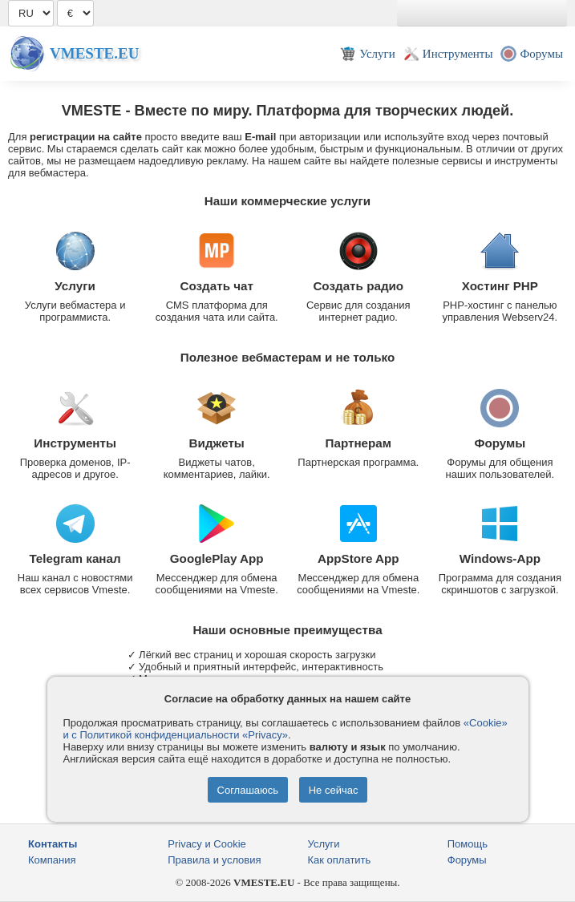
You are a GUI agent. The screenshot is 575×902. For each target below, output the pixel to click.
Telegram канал (75, 558)
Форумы (499, 443)
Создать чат (216, 286)
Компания (52, 860)
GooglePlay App (217, 558)
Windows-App (500, 558)
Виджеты (217, 443)
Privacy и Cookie (207, 844)
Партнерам (359, 443)
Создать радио (358, 286)
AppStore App (358, 558)
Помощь (467, 844)
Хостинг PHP (500, 286)
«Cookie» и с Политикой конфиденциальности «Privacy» (285, 729)
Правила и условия (214, 860)
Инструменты (75, 443)
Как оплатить (339, 860)
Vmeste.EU (94, 53)
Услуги (75, 286)
